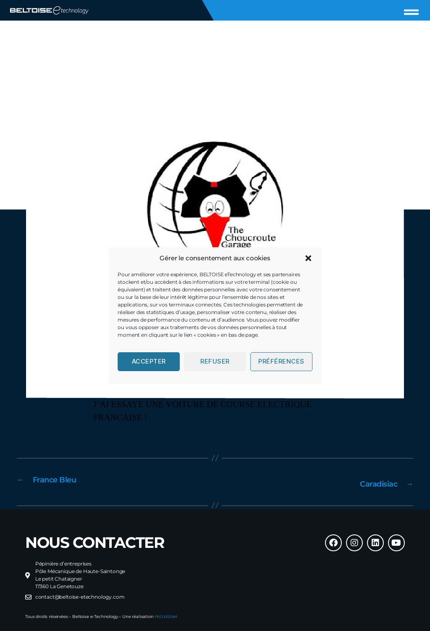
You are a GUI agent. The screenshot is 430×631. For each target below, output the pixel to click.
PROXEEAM (167, 615)
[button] (308, 258)
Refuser (215, 361)
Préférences (281, 361)
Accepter (149, 361)
